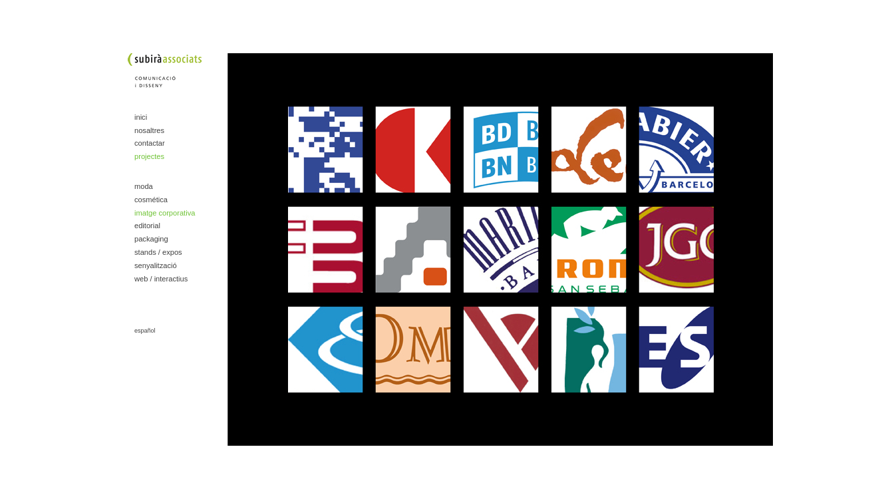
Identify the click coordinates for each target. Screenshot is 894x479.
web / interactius (161, 279)
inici (140, 117)
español (145, 330)
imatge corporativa (164, 213)
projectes (149, 156)
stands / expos (158, 252)
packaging (151, 239)
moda (143, 186)
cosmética (151, 200)
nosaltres (149, 130)
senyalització (155, 265)
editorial (147, 226)
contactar (149, 143)
